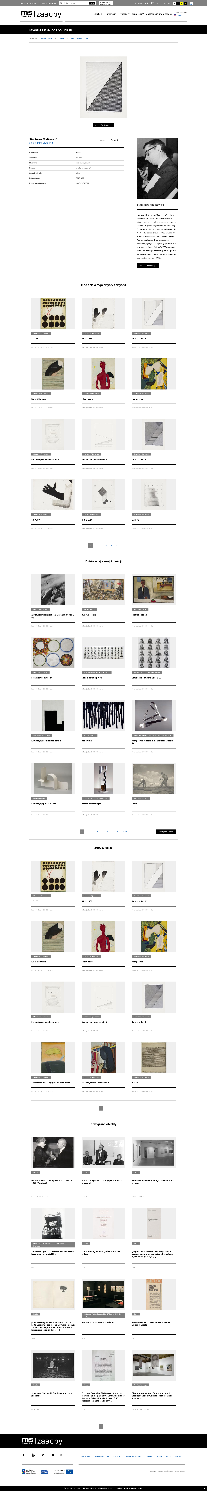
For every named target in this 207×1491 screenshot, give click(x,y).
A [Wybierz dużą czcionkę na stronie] (152, 3)
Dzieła (61, 38)
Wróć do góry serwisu (174, 1456)
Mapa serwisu (99, 1456)
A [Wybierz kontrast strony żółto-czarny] (181, 3)
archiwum (111, 13)
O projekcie (117, 1456)
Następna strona (166, 832)
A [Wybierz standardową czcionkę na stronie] (148, 3)
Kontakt (160, 1456)
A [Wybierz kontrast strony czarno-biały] (177, 3)
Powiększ (105, 125)
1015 (125, 832)
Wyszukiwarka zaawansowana (106, 3)
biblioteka (137, 13)
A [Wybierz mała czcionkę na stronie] (145, 3)
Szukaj (92, 3)
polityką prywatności (133, 1488)
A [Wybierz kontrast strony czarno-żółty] (185, 3)
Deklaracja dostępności (133, 1456)
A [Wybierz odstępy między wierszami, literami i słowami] (157, 3)
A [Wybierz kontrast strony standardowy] (174, 3)
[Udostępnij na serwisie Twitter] (115, 140)
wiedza (124, 13)
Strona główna (46, 38)
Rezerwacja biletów (49, 3)
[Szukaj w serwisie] (73, 3)
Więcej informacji (147, 266)
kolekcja (98, 13)
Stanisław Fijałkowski (43, 139)
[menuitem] (99, 14)
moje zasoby (165, 13)
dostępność (152, 13)
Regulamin (149, 1456)
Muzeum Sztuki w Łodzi (28, 3)
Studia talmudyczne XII (79, 38)
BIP (108, 1456)
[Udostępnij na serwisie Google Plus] (112, 140)
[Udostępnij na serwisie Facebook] (117, 140)
